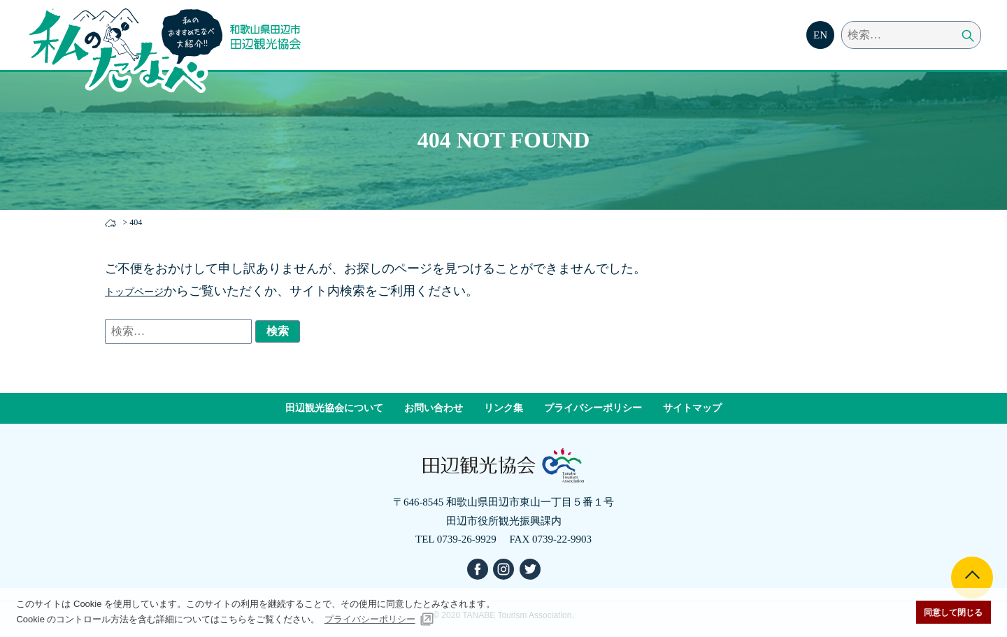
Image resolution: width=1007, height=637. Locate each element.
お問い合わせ (433, 408)
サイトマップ (692, 408)
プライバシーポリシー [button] (369, 619)
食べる (514, 44)
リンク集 (503, 408)
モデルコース (586, 44)
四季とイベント (680, 44)
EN (820, 35)
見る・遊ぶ (449, 44)
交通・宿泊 (768, 44)
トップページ (142, 291)
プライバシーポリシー (593, 408)
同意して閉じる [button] (953, 612)
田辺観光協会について (334, 408)
